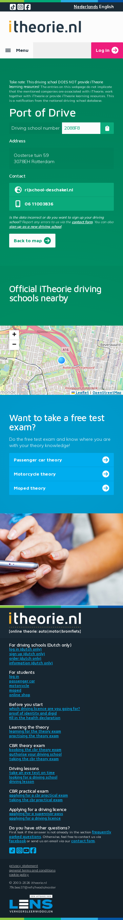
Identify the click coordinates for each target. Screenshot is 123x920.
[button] (61, 360)
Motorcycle (19, 685)
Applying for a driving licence (35, 818)
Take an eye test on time (32, 772)
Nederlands (86, 7)
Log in (14, 676)
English (106, 7)
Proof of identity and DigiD (33, 713)
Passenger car (22, 681)
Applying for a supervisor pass (36, 813)
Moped (15, 690)
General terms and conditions (32, 870)
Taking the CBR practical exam (36, 800)
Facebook (17, 841)
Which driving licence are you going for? (44, 708)
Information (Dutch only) (31, 663)
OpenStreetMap (106, 393)
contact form (82, 222)
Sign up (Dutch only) (27, 654)
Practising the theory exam (34, 736)
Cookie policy (19, 874)
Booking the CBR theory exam (35, 749)
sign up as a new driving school (35, 226)
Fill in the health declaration (34, 718)
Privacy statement (23, 865)
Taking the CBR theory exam (34, 759)
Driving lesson (21, 781)
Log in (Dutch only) (25, 649)
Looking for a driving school (33, 777)
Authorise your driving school (35, 754)
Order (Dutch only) (25, 658)
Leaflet (80, 393)
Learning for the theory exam (35, 731)
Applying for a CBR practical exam (38, 795)
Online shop (19, 695)
